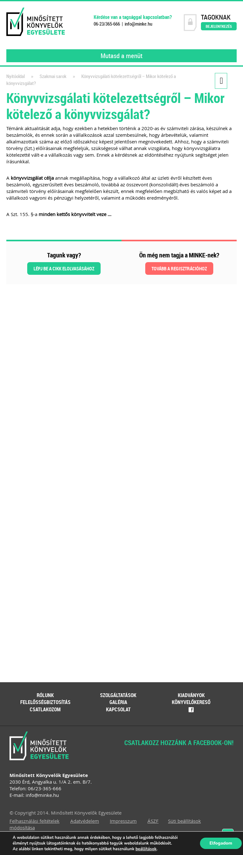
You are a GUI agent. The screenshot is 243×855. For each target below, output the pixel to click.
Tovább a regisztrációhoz (179, 268)
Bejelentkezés (219, 26)
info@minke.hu (138, 24)
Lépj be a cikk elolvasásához (64, 268)
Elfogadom (220, 843)
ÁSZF (153, 821)
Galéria (118, 702)
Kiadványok (191, 695)
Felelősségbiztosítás (45, 702)
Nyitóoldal (15, 76)
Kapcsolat (118, 709)
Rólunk (45, 695)
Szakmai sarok (53, 76)
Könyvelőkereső (191, 702)
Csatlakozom (45, 709)
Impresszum (123, 821)
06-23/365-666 (107, 24)
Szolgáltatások (118, 695)
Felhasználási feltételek (34, 821)
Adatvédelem (84, 821)
